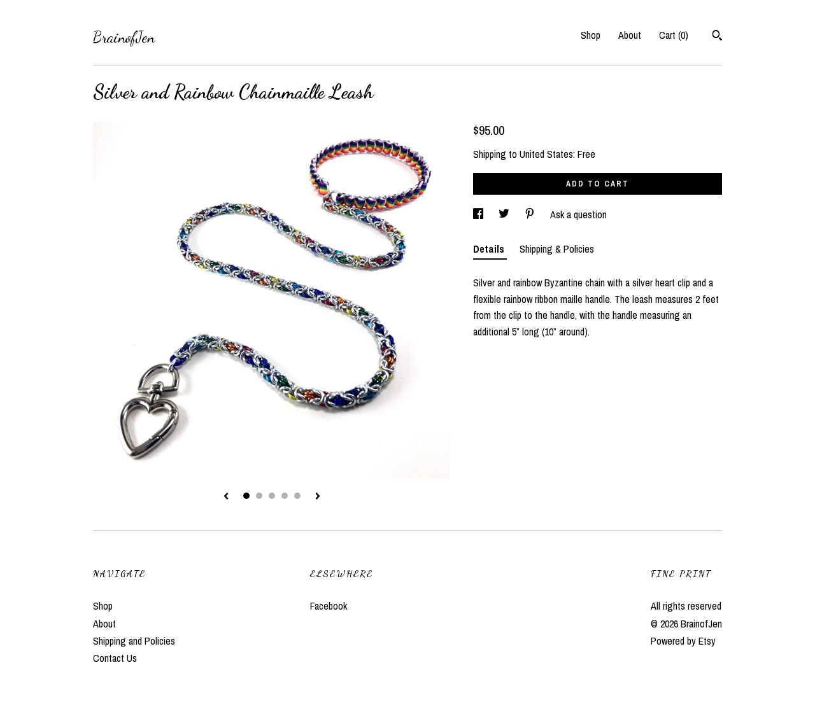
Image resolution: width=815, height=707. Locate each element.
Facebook (328, 606)
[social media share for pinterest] (531, 214)
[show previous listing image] (226, 497)
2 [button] (259, 496)
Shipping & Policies (557, 249)
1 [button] (246, 496)
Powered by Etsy (683, 641)
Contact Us (115, 658)
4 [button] (284, 496)
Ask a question (578, 214)
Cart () (673, 35)
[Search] (717, 37)
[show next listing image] (318, 497)
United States (546, 154)
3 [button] (272, 496)
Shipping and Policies (134, 641)
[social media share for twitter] (505, 214)
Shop (590, 35)
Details (490, 249)
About (629, 35)
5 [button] (297, 496)
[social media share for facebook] (479, 214)
